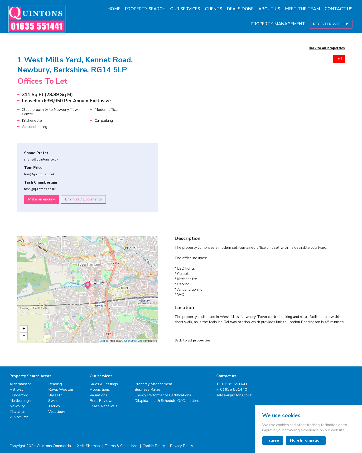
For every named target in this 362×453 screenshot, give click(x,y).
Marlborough (20, 401)
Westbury (56, 411)
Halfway (17, 389)
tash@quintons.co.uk (40, 189)
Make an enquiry (41, 199)
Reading (55, 384)
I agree (272, 440)
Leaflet (104, 340)
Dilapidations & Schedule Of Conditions (167, 401)
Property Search (145, 9)
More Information (306, 440)
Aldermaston (21, 384)
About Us (269, 9)
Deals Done (240, 9)
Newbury (17, 406)
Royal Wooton (60, 389)
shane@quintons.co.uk (41, 160)
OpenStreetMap (133, 340)
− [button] (23, 336)
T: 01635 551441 (232, 384)
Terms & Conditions (122, 446)
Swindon (55, 401)
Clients (213, 9)
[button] (195, 189)
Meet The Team (302, 9)
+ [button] (23, 329)
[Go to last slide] (187, 114)
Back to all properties (327, 48)
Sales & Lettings (104, 384)
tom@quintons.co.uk (39, 174)
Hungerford (19, 395)
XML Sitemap (89, 446)
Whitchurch (19, 417)
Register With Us (331, 24)
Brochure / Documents (83, 199)
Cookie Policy (154, 446)
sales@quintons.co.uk (234, 395)
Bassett (55, 395)
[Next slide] (332, 114)
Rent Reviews (101, 401)
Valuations (98, 395)
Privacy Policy (181, 446)
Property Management (278, 24)
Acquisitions (100, 389)
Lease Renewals (104, 406)
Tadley (54, 406)
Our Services (185, 9)
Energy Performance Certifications (163, 395)
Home (114, 9)
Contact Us (338, 9)
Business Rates (148, 389)
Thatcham (18, 411)
